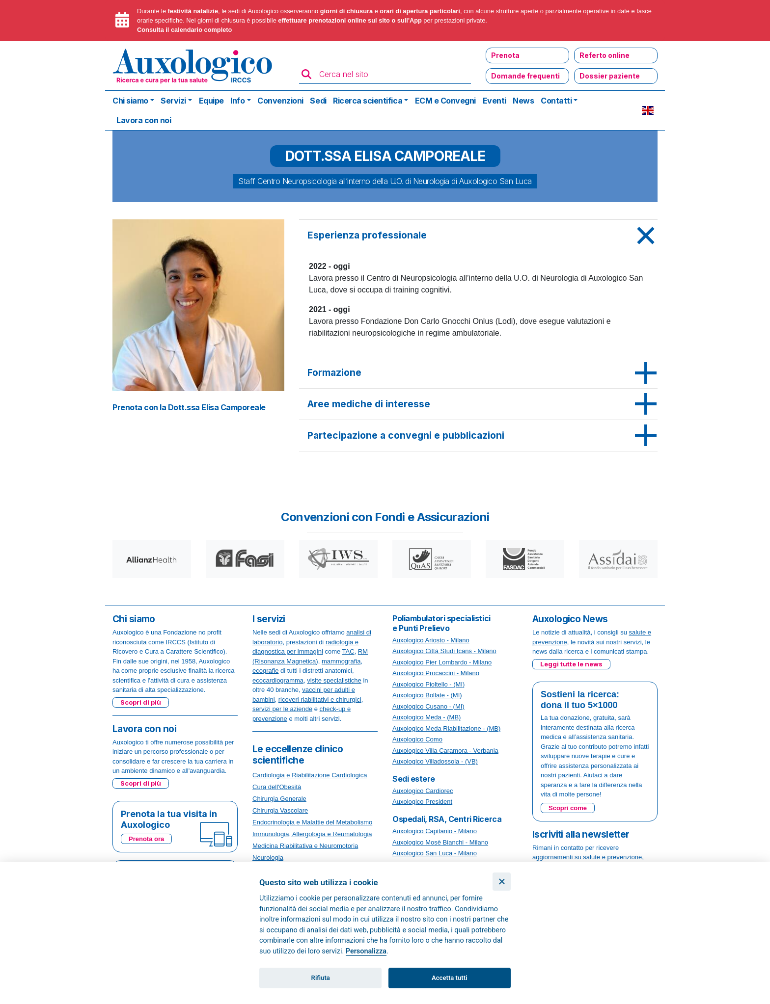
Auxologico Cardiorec (422, 790)
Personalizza (366, 951)
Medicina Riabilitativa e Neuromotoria (305, 845)
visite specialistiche (334, 680)
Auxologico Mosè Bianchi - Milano (440, 842)
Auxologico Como (417, 739)
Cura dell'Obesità (276, 787)
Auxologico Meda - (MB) (426, 717)
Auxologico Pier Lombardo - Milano (442, 662)
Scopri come (568, 808)
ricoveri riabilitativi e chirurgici (319, 699)
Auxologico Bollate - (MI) (427, 695)
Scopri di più (140, 702)
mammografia (341, 661)
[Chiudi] (502, 881)
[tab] (478, 235)
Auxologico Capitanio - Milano (434, 831)
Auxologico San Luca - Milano (434, 853)
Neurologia (267, 857)
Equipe (211, 101)
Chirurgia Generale (279, 798)
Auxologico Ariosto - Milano (430, 640)
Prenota (505, 55)
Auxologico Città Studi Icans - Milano (444, 651)
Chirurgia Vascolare (280, 810)
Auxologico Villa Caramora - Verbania (445, 750)
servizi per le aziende (282, 709)
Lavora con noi (143, 120)
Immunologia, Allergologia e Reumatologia (312, 834)
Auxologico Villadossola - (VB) (435, 761)
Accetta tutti (450, 977)
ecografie (265, 670)
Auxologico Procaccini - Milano (435, 673)
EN (648, 110)
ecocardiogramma (277, 680)
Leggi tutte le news (571, 664)
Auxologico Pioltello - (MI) (428, 684)
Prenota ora (146, 839)
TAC (348, 651)
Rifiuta (320, 977)
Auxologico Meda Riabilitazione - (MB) (446, 728)
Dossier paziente (609, 76)
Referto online (604, 55)
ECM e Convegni (445, 101)
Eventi (494, 101)
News (523, 101)
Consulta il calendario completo (184, 29)
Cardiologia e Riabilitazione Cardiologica (309, 775)
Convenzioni (280, 101)
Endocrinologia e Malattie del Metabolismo (312, 822)
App (416, 20)
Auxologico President (422, 801)
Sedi (318, 101)
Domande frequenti (525, 76)
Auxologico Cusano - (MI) (428, 706)
